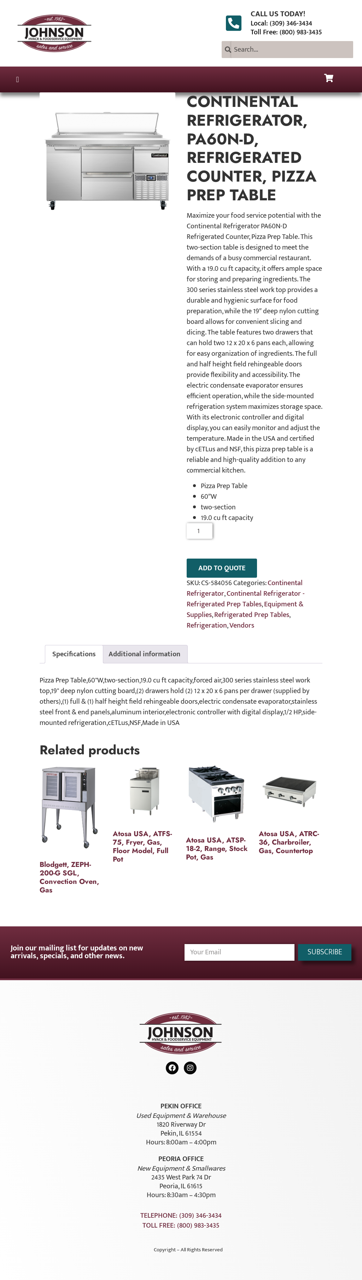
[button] (17, 79)
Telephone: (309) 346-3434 (181, 1216)
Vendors (241, 625)
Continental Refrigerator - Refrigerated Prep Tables (246, 599)
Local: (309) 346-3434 (281, 23)
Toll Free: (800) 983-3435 (286, 32)
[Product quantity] (199, 531)
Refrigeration (207, 625)
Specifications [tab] (74, 654)
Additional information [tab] (144, 654)
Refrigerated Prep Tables (251, 615)
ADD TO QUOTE (221, 568)
